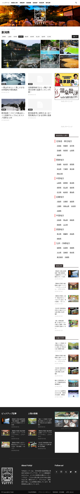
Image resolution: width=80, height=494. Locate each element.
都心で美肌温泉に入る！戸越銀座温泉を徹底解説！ (60, 382)
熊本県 (72, 252)
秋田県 (65, 150)
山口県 (65, 225)
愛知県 (26, 36)
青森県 (65, 146)
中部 (8, 29)
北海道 (59, 146)
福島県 (59, 155)
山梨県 (9, 36)
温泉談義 (28, 2)
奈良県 (73, 206)
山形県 (72, 150)
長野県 (15, 36)
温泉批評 (35, 2)
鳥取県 (72, 220)
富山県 (37, 36)
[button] (76, 3)
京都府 (65, 201)
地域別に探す (14, 2)
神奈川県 (60, 174)
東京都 (72, 169)
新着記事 (22, 2)
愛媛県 (65, 234)
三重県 (59, 206)
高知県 (72, 234)
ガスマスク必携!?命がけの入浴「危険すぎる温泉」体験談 (60, 392)
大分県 (59, 252)
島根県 (59, 225)
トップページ (5, 2)
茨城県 (59, 164)
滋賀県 (72, 201)
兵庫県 (59, 211)
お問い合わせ (70, 492)
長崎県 (72, 248)
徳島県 (59, 239)
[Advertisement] (67, 115)
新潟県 (21, 36)
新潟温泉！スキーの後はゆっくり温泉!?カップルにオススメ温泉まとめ (12, 115)
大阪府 (59, 201)
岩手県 (72, 146)
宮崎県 (65, 252)
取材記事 (41, 2)
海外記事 (48, 2)
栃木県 (65, 164)
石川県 (49, 36)
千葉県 (65, 169)
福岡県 (59, 248)
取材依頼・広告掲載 (58, 492)
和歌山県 (66, 206)
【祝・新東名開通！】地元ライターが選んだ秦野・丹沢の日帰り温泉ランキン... (60, 324)
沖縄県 (67, 257)
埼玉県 (59, 169)
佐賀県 (65, 248)
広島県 (59, 220)
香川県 (59, 234)
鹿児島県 (60, 257)
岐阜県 (32, 36)
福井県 (43, 36)
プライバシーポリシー (44, 492)
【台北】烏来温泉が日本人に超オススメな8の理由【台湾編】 (45, 444)
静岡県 (4, 36)
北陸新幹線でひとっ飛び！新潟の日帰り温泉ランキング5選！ (39, 89)
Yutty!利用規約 (32, 492)
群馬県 (72, 164)
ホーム (3, 29)
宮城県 (59, 150)
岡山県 (65, 220)
